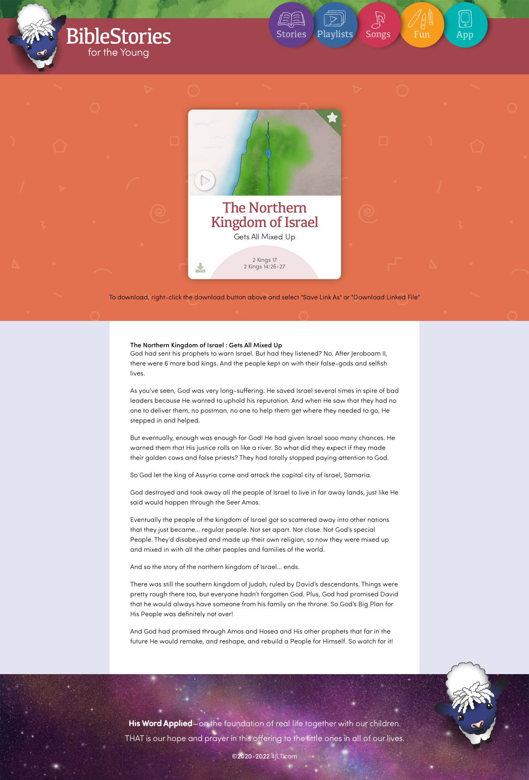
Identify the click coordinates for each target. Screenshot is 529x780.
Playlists (335, 21)
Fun (421, 21)
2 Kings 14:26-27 (264, 266)
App (465, 21)
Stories (291, 21)
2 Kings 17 (265, 259)
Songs (378, 21)
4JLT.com (284, 755)
